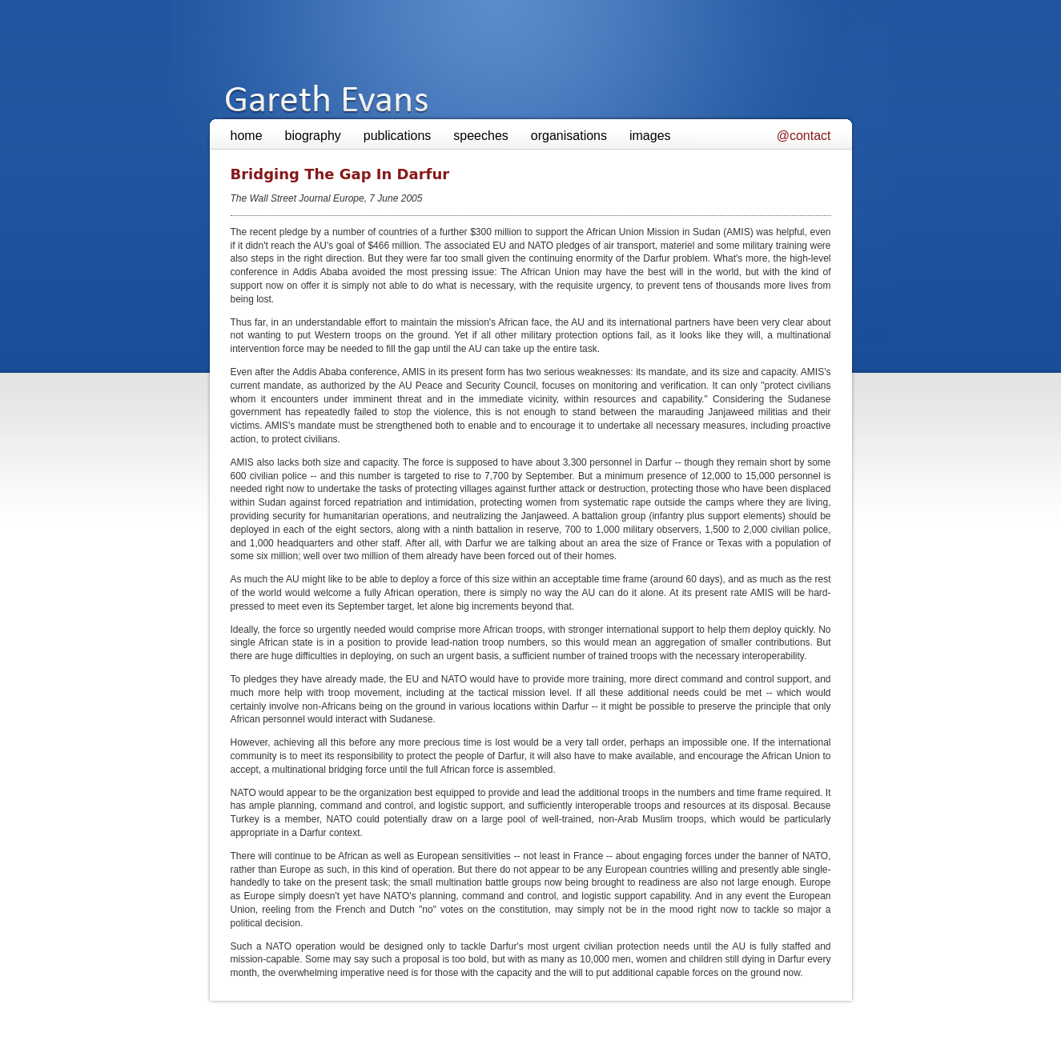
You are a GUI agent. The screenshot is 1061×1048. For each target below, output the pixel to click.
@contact (804, 135)
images (650, 135)
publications (398, 135)
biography (313, 135)
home (247, 135)
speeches (480, 135)
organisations (569, 135)
